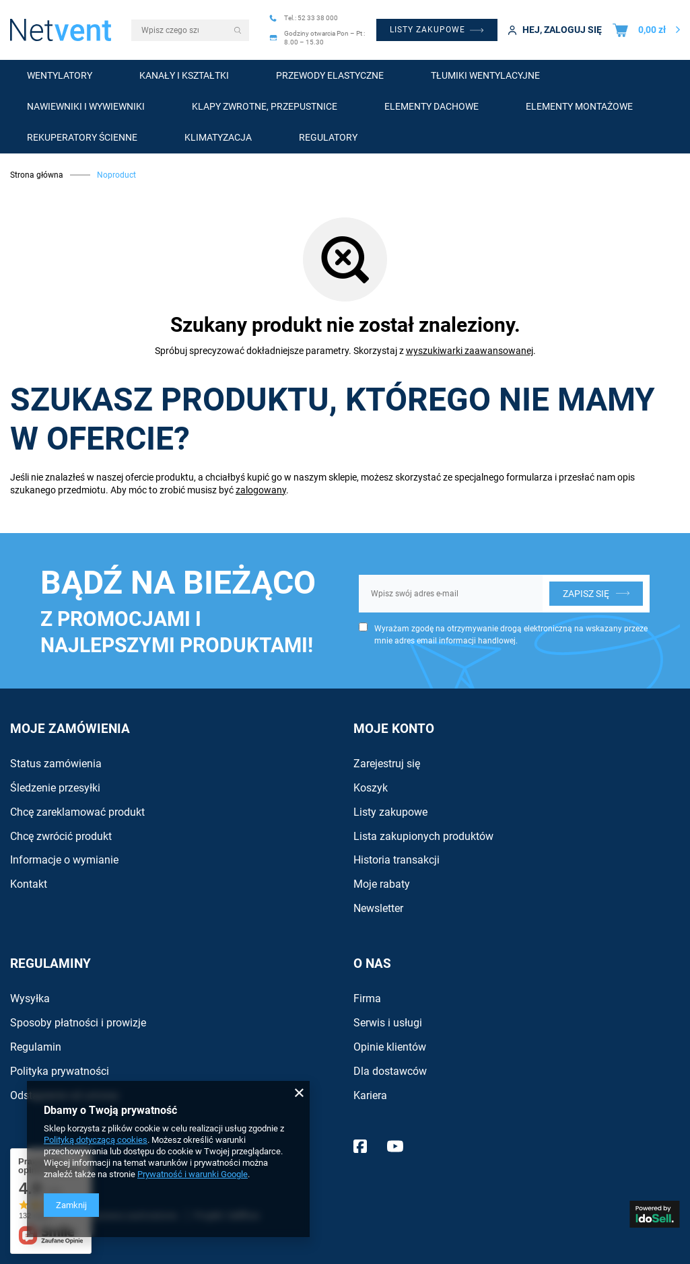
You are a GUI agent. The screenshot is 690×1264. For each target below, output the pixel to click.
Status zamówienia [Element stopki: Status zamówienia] (56, 763)
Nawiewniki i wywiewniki (86, 106)
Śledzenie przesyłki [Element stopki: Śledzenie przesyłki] (55, 787)
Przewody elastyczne (330, 75)
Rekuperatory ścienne (82, 137)
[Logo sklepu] (60, 29)
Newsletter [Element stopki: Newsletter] (378, 908)
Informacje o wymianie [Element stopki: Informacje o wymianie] (64, 859)
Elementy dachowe (431, 106)
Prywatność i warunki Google (192, 1174)
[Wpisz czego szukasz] (190, 30)
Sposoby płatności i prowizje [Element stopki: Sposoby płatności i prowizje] (78, 1022)
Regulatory (328, 137)
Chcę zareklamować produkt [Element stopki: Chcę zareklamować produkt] (77, 812)
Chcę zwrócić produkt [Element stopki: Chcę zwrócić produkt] (61, 836)
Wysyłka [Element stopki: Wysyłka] (30, 998)
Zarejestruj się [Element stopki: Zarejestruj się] (386, 763)
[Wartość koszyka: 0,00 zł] (646, 30)
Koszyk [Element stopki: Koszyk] (370, 787)
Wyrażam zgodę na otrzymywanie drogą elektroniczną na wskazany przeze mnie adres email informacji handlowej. (511, 634)
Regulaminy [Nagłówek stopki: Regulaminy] (50, 963)
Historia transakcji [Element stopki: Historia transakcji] (396, 859)
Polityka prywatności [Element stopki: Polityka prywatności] (59, 1071)
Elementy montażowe (579, 106)
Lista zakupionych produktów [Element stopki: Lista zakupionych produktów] (423, 836)
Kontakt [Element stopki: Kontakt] (28, 884)
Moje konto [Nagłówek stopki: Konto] (393, 728)
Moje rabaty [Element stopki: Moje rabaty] (381, 884)
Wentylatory (59, 75)
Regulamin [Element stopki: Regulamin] (35, 1047)
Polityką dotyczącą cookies (95, 1140)
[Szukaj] (238, 30)
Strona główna (36, 175)
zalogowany (261, 490)
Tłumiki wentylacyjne (485, 75)
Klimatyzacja (218, 137)
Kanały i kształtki (184, 75)
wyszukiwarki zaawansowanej (469, 350)
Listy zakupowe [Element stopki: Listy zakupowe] (390, 812)
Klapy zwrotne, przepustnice (264, 106)
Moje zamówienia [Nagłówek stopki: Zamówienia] (70, 728)
